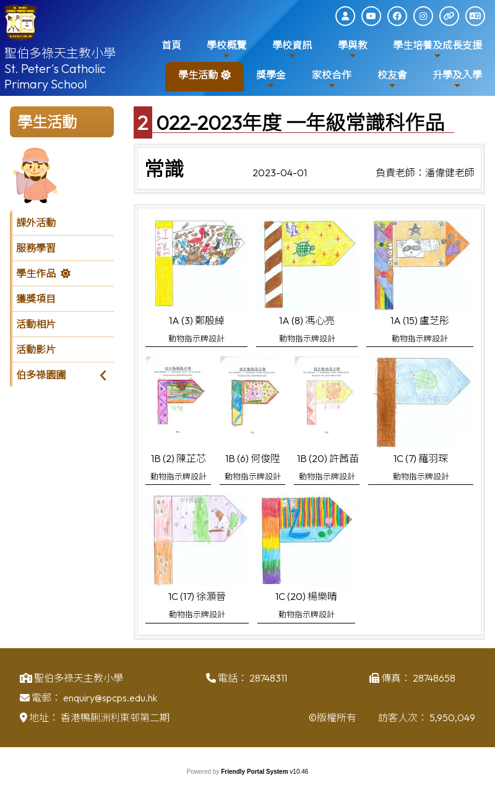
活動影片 (36, 349)
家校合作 (331, 79)
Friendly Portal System (255, 771)
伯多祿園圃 (41, 375)
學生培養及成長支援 (437, 50)
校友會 (392, 79)
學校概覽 (226, 50)
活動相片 (36, 324)
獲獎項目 (36, 299)
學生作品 (36, 273)
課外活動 (36, 222)
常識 (164, 168)
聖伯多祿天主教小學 (60, 53)
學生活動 (198, 79)
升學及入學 (457, 79)
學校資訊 (292, 50)
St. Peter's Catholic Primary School (55, 76)
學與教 (353, 50)
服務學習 (36, 248)
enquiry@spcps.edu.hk (110, 702)
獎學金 (271, 79)
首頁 (171, 45)
